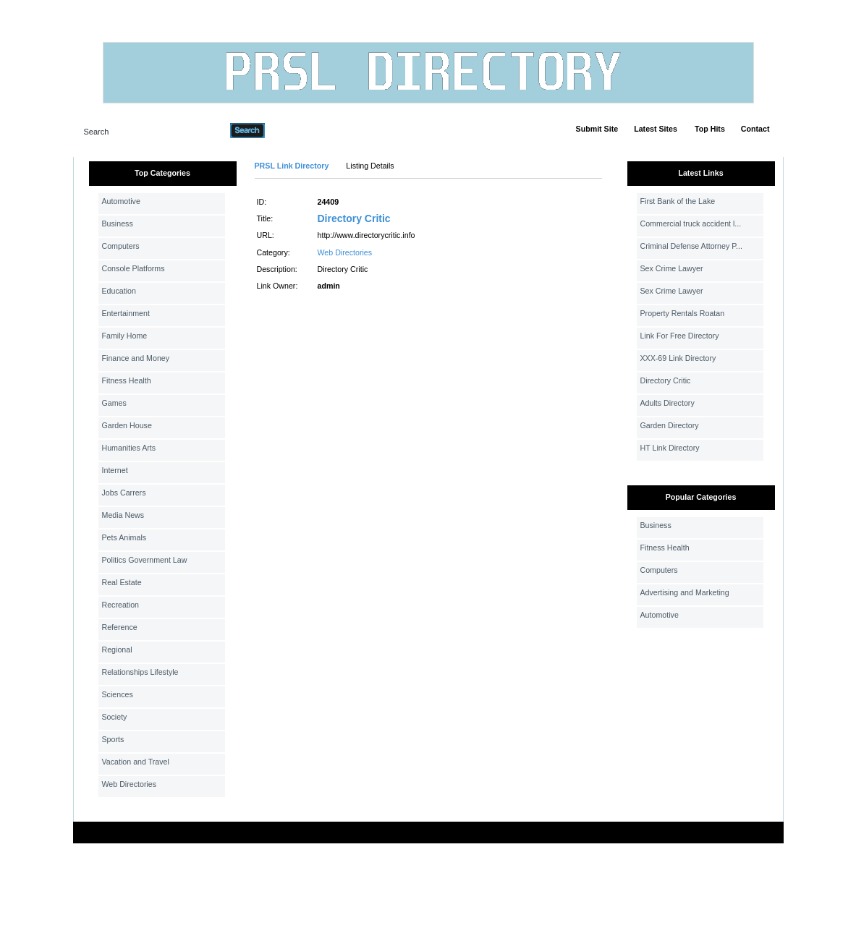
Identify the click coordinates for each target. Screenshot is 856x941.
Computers (121, 246)
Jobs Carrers (124, 492)
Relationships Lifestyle (140, 672)
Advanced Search (302, 130)
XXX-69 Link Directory (678, 358)
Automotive (121, 201)
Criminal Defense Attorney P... (691, 246)
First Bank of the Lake (678, 201)
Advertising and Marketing (684, 592)
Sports (113, 739)
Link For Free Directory (679, 335)
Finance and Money (136, 358)
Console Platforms (133, 268)
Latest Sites (655, 128)
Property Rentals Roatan (682, 313)
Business (117, 223)
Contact (755, 128)
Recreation (121, 604)
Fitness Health (126, 380)
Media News (123, 515)
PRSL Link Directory (292, 165)
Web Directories (129, 784)
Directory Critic (354, 218)
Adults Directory (667, 403)
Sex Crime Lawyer (671, 268)
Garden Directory (669, 425)
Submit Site (597, 128)
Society (114, 716)
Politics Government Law (144, 559)
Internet (115, 470)
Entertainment (126, 313)
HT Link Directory (670, 447)
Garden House (127, 425)
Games (114, 403)
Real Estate (122, 582)
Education (119, 290)
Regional (117, 649)
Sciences (117, 694)
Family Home (125, 335)
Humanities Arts (129, 447)
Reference (119, 627)
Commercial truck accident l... (691, 223)
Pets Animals (124, 537)
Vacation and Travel (135, 761)
